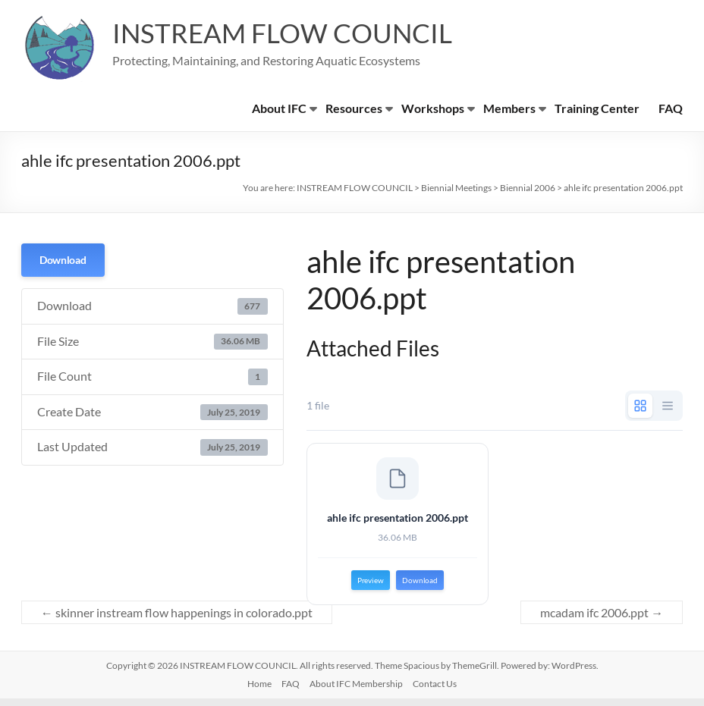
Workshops (432, 108)
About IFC (279, 108)
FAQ (670, 108)
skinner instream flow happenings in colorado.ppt (177, 620)
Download (62, 259)
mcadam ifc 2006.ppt (601, 620)
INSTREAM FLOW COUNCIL (286, 32)
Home (259, 691)
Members (509, 108)
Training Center (597, 108)
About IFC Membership (356, 691)
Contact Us (435, 691)
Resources (353, 108)
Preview (370, 583)
